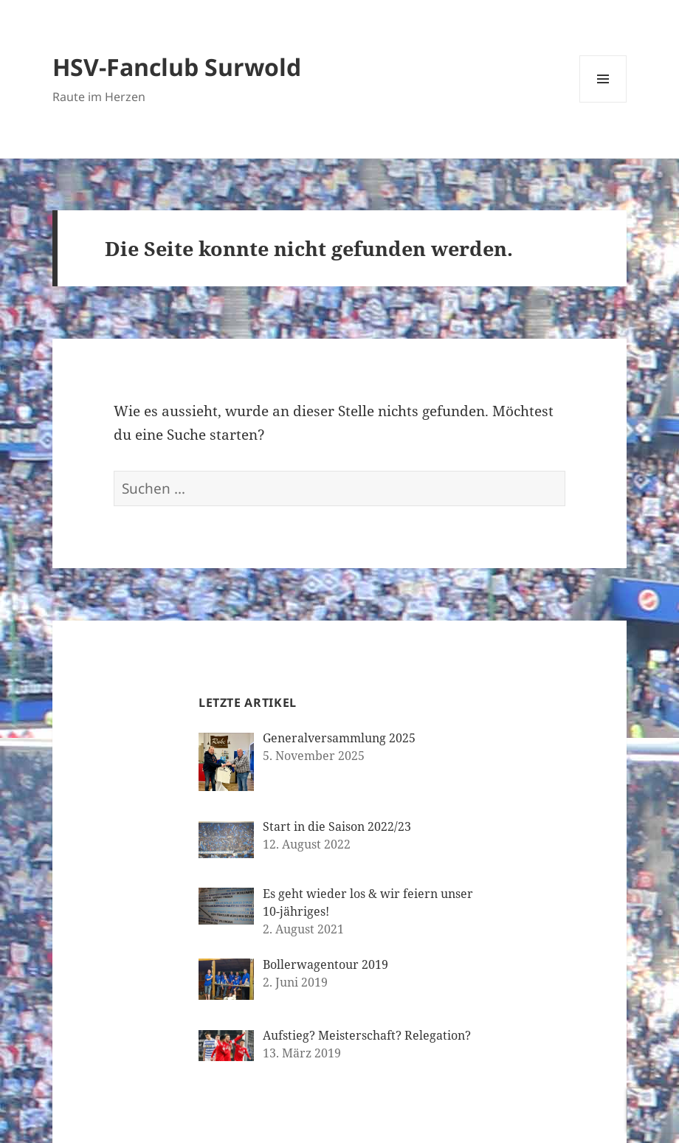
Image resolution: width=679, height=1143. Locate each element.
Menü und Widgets (603, 102)
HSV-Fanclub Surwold (176, 67)
